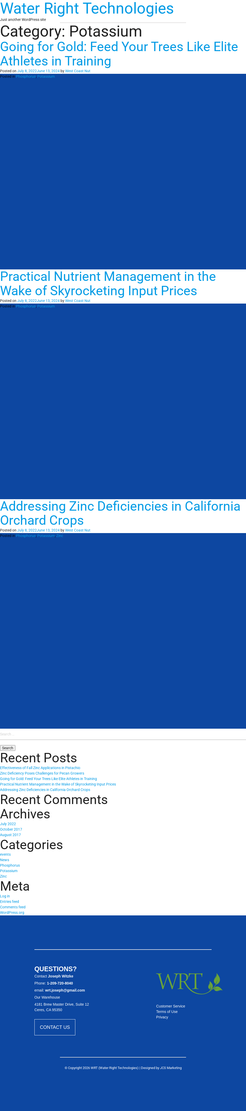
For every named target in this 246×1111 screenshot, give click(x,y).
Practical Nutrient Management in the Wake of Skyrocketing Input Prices (108, 283)
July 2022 (8, 824)
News (4, 860)
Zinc (59, 536)
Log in (5, 896)
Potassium (46, 76)
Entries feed (9, 901)
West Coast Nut (77, 71)
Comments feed (13, 907)
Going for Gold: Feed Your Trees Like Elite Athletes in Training (119, 54)
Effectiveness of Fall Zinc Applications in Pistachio (40, 768)
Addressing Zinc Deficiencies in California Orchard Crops (120, 513)
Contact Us (55, 1027)
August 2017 (10, 835)
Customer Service (170, 1006)
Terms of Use (166, 1012)
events (5, 854)
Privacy (162, 1017)
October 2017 (11, 829)
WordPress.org (12, 912)
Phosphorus (26, 76)
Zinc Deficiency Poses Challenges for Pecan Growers (42, 773)
